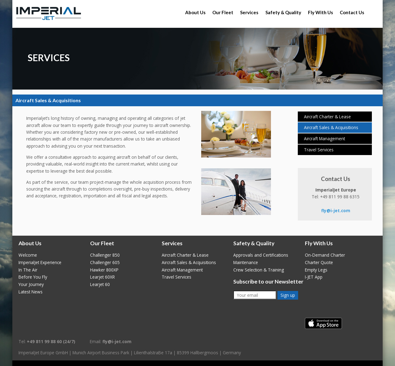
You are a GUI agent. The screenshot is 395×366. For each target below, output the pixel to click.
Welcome (28, 255)
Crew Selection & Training (258, 270)
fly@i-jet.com (335, 210)
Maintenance (245, 262)
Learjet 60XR (102, 277)
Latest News (31, 292)
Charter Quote (319, 262)
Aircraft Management (324, 138)
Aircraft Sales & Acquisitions (331, 127)
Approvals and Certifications (260, 255)
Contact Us (352, 12)
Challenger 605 (105, 262)
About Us (195, 12)
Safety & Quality (283, 12)
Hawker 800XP (104, 270)
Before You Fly (33, 277)
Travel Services (319, 150)
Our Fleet (222, 12)
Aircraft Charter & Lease (327, 117)
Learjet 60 (100, 284)
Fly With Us (320, 12)
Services (249, 12)
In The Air (28, 270)
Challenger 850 (105, 255)
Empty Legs (316, 270)
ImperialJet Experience (40, 262)
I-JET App (313, 277)
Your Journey (31, 284)
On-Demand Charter (325, 255)
